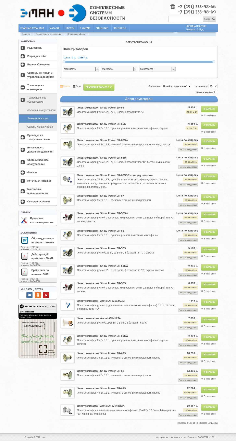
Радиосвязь (34, 47)
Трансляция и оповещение (48, 34)
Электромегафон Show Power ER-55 (100, 107)
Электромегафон (139, 99)
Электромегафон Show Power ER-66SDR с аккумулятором (115, 175)
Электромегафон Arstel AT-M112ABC (101, 300)
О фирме (85, 28)
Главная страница (32, 28)
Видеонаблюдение (38, 64)
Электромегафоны (76, 34)
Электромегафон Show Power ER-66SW (102, 335)
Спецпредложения (38, 201)
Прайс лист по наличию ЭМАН (35, 272)
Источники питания (39, 180)
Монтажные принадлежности (37, 191)
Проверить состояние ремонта (37, 220)
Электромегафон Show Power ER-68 (100, 370)
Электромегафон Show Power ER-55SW (102, 265)
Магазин (54, 28)
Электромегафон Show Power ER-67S (101, 353)
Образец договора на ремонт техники (37, 240)
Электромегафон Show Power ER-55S (101, 248)
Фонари (32, 172)
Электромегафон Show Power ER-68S (101, 388)
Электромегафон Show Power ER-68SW (102, 140)
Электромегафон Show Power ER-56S (101, 283)
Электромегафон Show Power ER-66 (100, 230)
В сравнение (210, 115)
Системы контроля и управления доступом (40, 74)
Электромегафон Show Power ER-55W (102, 157)
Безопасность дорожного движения (40, 149)
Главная (26, 34)
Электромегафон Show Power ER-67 (100, 195)
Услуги (70, 28)
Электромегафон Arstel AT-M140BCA (101, 405)
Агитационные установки (41, 110)
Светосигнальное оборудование (38, 162)
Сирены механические (40, 126)
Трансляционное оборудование (36, 99)
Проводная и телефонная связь (38, 137)
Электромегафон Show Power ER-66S (101, 123)
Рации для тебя (36, 56)
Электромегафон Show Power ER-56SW (102, 213)
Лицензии (102, 28)
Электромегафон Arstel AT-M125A (99, 318)
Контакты (119, 28)
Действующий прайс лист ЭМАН (37, 256)
